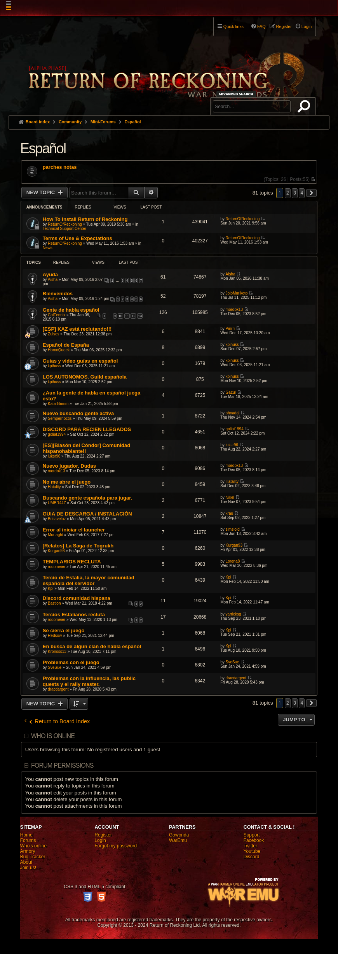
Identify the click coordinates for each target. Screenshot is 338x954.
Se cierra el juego (64, 630)
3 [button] (294, 193)
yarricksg (233, 614)
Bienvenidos (58, 293)
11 (127, 316)
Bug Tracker (32, 856)
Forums (28, 840)
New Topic (41, 192)
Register (103, 835)
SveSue (54, 667)
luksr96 (54, 456)
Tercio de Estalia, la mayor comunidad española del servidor (88, 580)
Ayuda (50, 274)
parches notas (60, 167)
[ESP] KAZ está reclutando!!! (77, 329)
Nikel (230, 497)
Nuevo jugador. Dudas (69, 466)
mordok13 (234, 309)
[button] (311, 193)
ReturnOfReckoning (65, 224)
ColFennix (56, 315)
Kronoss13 (57, 651)
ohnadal (233, 413)
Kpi (50, 588)
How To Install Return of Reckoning (85, 219)
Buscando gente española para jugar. (87, 498)
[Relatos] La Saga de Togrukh (78, 546)
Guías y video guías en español (80, 361)
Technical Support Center (64, 228)
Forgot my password (115, 846)
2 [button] (287, 193)
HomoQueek (59, 350)
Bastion (54, 603)
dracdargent (58, 689)
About (26, 862)
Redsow (55, 635)
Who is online (53, 736)
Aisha (52, 279)
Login (100, 840)
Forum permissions (62, 765)
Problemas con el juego (71, 662)
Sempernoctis (59, 418)
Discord (252, 856)
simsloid (233, 529)
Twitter (250, 846)
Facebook (254, 840)
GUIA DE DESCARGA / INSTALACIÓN (87, 514)
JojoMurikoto (237, 293)
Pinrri (230, 328)
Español (43, 148)
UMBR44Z (57, 503)
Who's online (33, 846)
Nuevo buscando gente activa (78, 413)
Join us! (28, 867)
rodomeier (56, 567)
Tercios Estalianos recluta (74, 614)
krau (229, 513)
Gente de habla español (71, 310)
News (47, 248)
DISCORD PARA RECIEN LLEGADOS (87, 429)
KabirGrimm (58, 404)
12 (133, 316)
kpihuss (232, 344)
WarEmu (178, 840)
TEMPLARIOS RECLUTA (72, 562)
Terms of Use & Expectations (77, 238)
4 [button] (301, 193)
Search (305, 108)
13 (140, 316)
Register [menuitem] (284, 26)
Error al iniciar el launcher (74, 530)
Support (252, 835)
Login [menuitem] (306, 26)
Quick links (233, 26)
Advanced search (237, 94)
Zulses (53, 334)
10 (120, 316)
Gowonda (179, 835)
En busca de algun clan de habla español (92, 646)
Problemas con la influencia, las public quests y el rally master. (89, 681)
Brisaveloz (57, 519)
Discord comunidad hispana (76, 598)
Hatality (54, 487)
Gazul (231, 392)
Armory (27, 851)
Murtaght (55, 535)
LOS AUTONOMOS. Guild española (85, 377)
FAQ (261, 26)
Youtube (252, 851)
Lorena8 (233, 561)
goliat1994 (57, 434)
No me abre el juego (67, 482)
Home (26, 835)
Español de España (66, 345)
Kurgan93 (56, 551)
